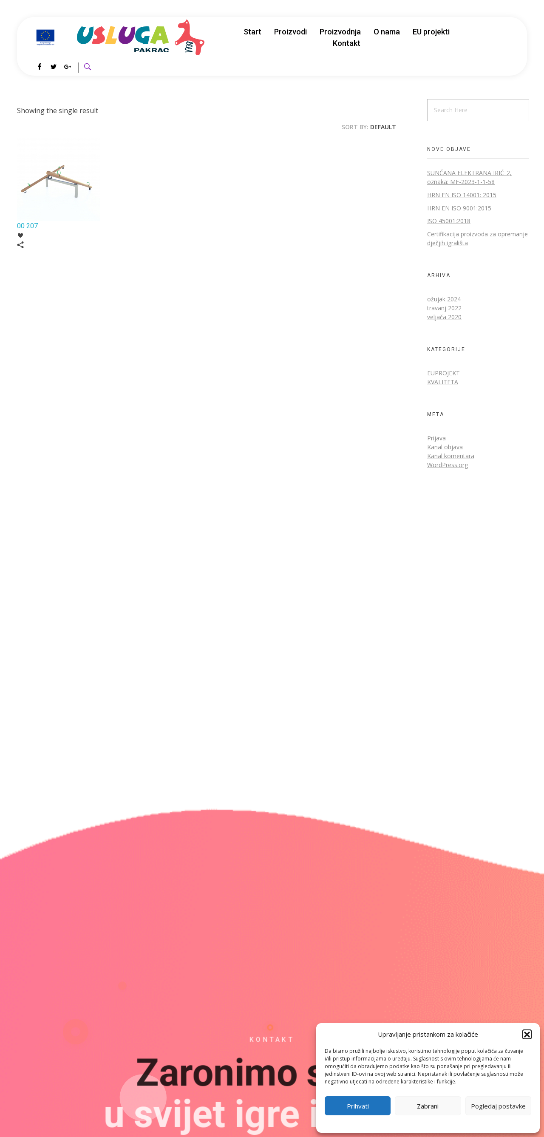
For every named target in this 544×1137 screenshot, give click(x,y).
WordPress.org (447, 465)
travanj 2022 (444, 308)
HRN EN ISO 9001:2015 (459, 208)
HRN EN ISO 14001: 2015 (461, 195)
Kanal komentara (450, 456)
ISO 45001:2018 (448, 221)
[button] (527, 1034)
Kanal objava (445, 447)
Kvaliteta (442, 382)
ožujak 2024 (444, 299)
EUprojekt (443, 373)
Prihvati (358, 1106)
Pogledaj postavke (498, 1106)
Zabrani (428, 1106)
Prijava (436, 438)
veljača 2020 (444, 317)
